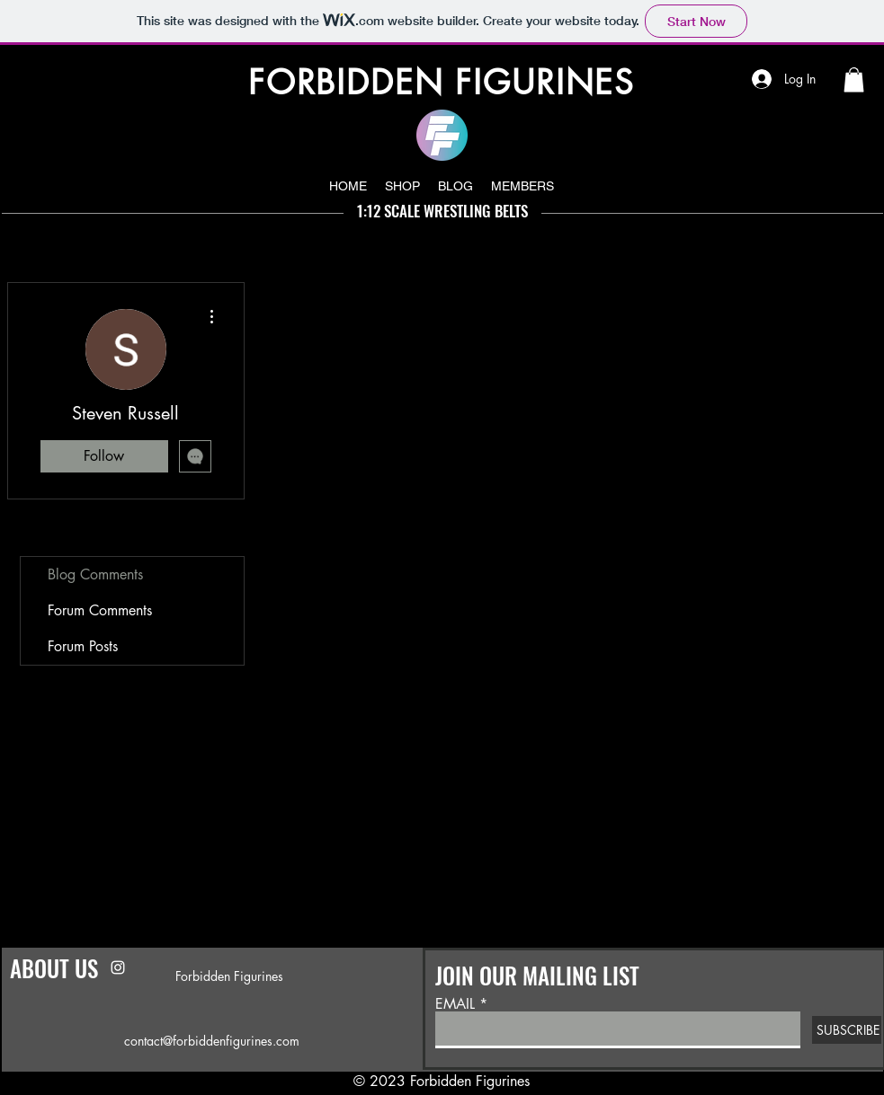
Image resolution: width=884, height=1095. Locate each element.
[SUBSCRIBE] (846, 1030)
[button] (854, 79)
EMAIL (455, 1004)
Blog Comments (95, 574)
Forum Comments (100, 610)
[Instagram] (118, 967)
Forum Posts (83, 646)
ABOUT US (54, 968)
